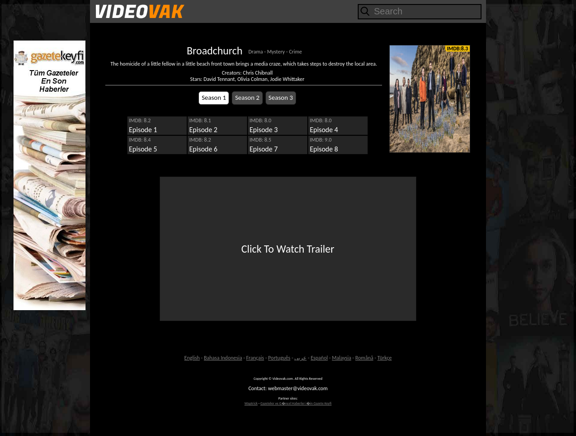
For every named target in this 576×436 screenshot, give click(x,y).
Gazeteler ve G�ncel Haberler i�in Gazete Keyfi (295, 403)
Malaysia (341, 358)
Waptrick (250, 403)
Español (319, 358)
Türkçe (385, 358)
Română (365, 358)
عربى (300, 358)
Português (279, 358)
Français (255, 358)
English (192, 358)
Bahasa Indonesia (223, 358)
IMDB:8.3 (457, 48)
